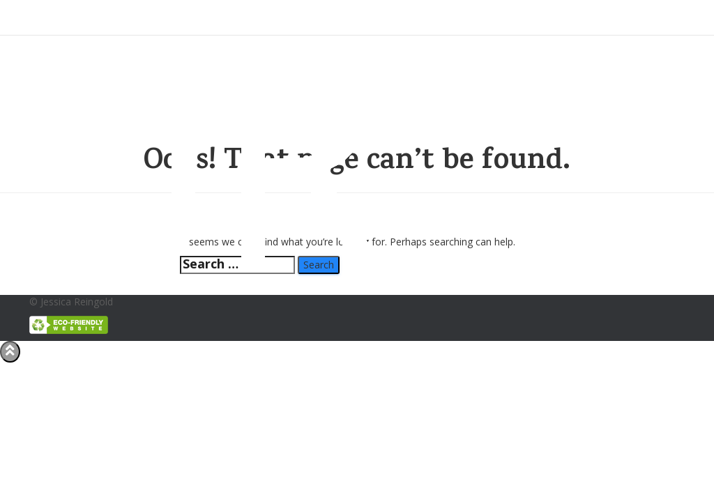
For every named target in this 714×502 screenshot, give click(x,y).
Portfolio (476, 17)
